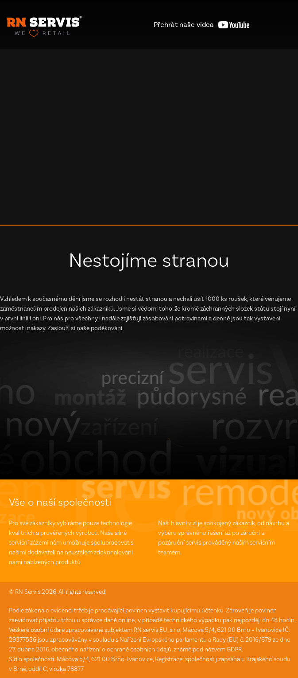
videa (184, 24)
